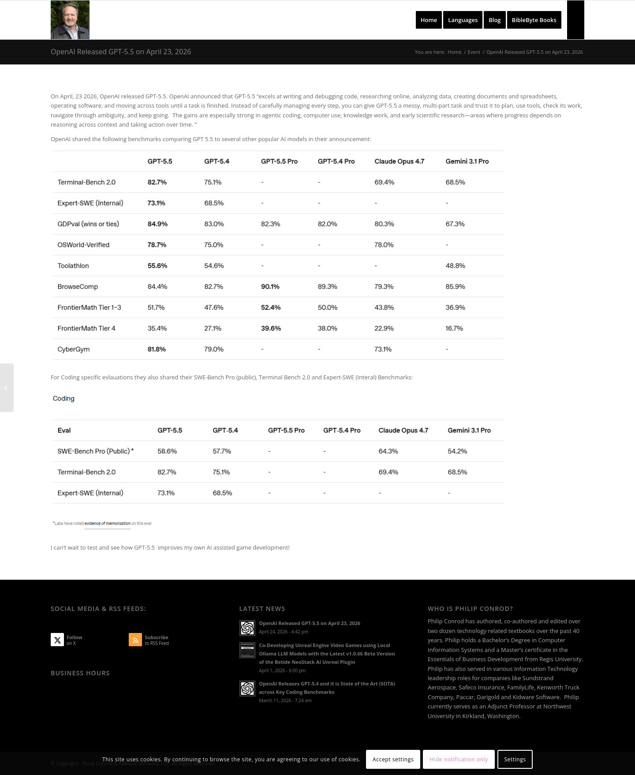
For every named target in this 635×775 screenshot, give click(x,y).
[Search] (575, 19)
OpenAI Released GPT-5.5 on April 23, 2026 (121, 51)
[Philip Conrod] (70, 19)
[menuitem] (429, 19)
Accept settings (393, 759)
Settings (515, 759)
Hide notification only (459, 759)
